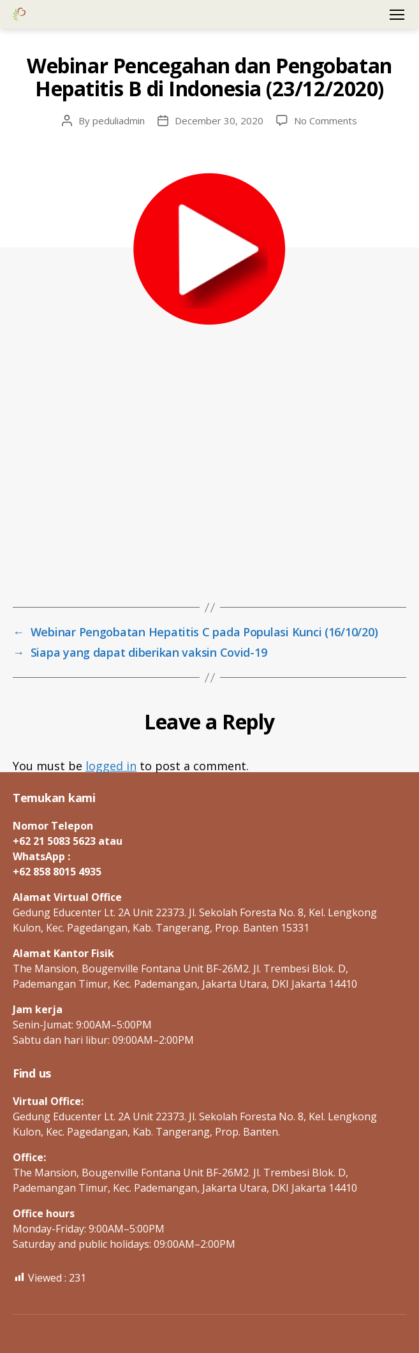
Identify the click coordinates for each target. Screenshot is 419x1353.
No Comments (325, 120)
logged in (110, 765)
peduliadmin (118, 120)
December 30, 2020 (219, 120)
